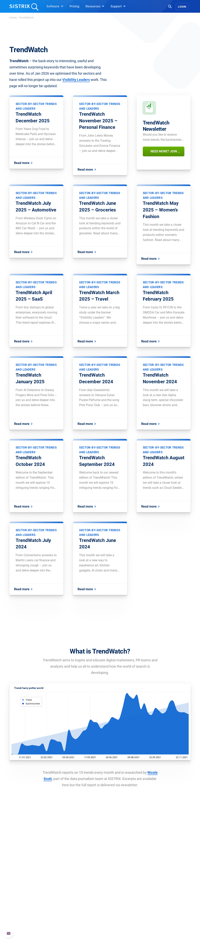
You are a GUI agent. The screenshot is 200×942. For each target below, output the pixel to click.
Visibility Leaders (76, 80)
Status (154, 918)
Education (22, 906)
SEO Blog (111, 912)
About (19, 893)
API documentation (163, 906)
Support (118, 6)
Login (182, 6)
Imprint (20, 918)
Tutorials (111, 925)
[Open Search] (170, 6)
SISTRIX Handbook (163, 893)
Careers (27, 900)
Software (54, 6)
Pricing (74, 6)
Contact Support (161, 912)
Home (13, 17)
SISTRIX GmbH (26, 886)
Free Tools (112, 918)
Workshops (112, 900)
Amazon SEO (69, 906)
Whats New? (158, 900)
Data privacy (23, 912)
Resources (95, 6)
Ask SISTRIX (113, 893)
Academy (111, 906)
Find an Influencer (72, 912)
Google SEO (68, 900)
